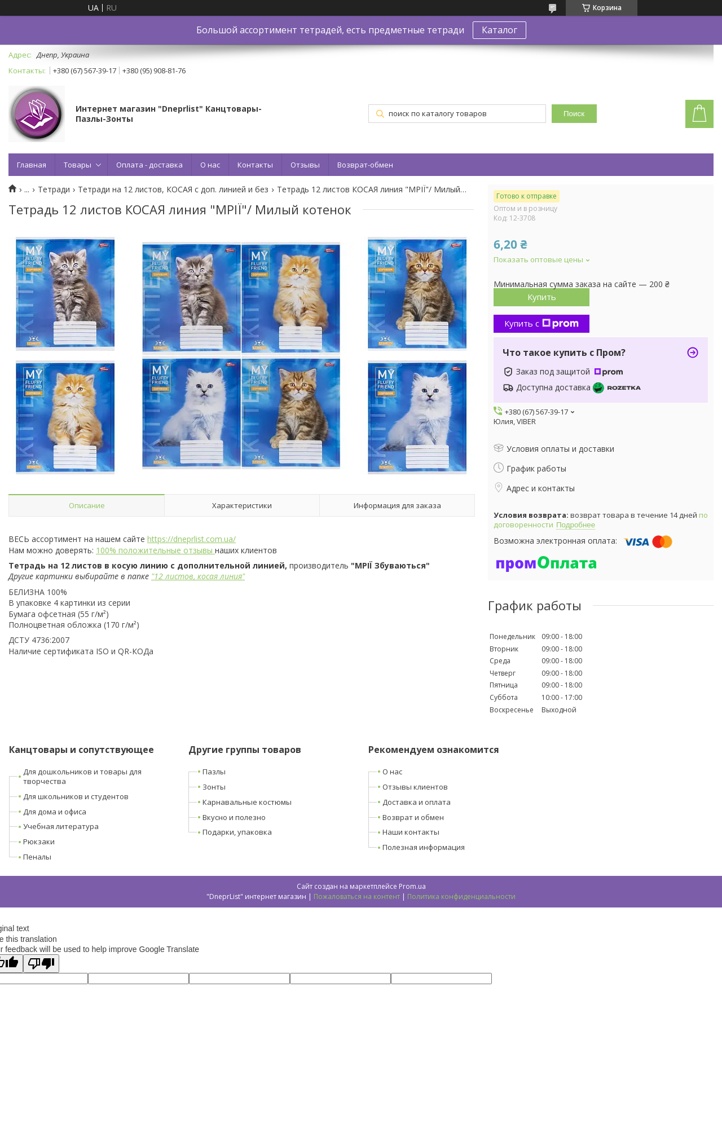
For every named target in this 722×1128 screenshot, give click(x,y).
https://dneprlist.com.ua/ (191, 539)
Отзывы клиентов (415, 787)
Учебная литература (61, 826)
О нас (210, 165)
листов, (179, 576)
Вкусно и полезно (234, 817)
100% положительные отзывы (155, 550)
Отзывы (305, 165)
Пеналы (37, 857)
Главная (31, 165)
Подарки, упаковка (237, 832)
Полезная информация (423, 847)
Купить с (541, 323)
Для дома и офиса (54, 812)
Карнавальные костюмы (247, 802)
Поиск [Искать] (573, 113)
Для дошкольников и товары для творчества (82, 776)
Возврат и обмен (413, 817)
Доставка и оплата (416, 802)
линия (231, 576)
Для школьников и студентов (76, 796)
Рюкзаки (39, 841)
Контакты (255, 165)
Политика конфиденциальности (461, 896)
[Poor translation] (41, 963)
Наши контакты (410, 832)
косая (207, 576)
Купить (541, 296)
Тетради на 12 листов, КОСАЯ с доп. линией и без (173, 189)
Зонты (214, 787)
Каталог (499, 30)
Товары (77, 165)
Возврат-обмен (365, 165)
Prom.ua (412, 886)
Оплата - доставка (149, 165)
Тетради (54, 189)
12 (158, 576)
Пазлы (214, 771)
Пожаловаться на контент (357, 896)
